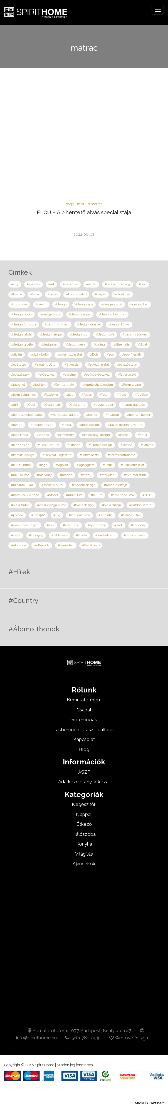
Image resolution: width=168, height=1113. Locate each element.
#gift (14, 405)
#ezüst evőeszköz (97, 374)
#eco (110, 354)
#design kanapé (88, 324)
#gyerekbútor (103, 405)
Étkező (84, 824)
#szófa (16, 535)
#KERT (142, 435)
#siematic (105, 515)
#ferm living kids (23, 395)
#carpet (100, 294)
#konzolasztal (90, 455)
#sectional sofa (79, 515)
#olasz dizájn (111, 505)
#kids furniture (48, 445)
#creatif (41, 304)
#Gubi (30, 405)
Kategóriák (84, 794)
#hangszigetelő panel (27, 415)
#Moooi (52, 495)
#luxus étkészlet (132, 465)
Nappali (84, 814)
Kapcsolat (84, 739)
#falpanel (18, 385)
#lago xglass (85, 465)
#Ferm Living (131, 385)
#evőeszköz (46, 374)
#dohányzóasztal (69, 354)
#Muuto (96, 495)
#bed (142, 284)
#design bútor (50, 314)
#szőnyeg (36, 535)
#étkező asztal (98, 364)
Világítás (84, 854)
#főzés (121, 395)
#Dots (94, 354)
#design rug (79, 334)
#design (61, 304)
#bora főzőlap (76, 294)
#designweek (75, 344)
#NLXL (147, 495)
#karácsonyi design (96, 435)
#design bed (139, 304)
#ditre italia (121, 344)
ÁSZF (84, 772)
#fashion (39, 385)
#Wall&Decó (91, 545)
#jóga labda (19, 435)
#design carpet (80, 314)
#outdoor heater (140, 505)
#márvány (44, 475)
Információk (84, 762)
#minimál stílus (135, 475)
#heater (91, 415)
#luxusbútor (20, 475)
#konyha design (22, 455)
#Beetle (16, 294)
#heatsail (112, 415)
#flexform (51, 395)
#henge (16, 425)
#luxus (107, 465)
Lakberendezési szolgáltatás (84, 729)
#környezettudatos (121, 455)
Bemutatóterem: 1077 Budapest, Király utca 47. (80, 1030)
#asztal (91, 284)
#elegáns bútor (45, 364)
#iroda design (89, 425)
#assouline (70, 284)
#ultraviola (42, 545)
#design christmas (112, 314)
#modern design (84, 485)
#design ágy (84, 304)
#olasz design (84, 505)
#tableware (59, 535)
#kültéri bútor (21, 465)
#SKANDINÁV (130, 515)
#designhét (49, 344)
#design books (21, 314)
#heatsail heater (138, 415)
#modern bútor (52, 485)
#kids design (20, 445)
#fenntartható (64, 385)
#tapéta (81, 535)
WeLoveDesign (128, 1037)
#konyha (147, 445)
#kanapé (42, 435)
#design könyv (119, 324)
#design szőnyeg (135, 334)
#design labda (21, 334)
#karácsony (65, 435)
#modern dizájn (115, 485)
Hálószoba (84, 834)
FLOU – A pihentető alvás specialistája (84, 212)
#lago (43, 465)
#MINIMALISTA (22, 485)
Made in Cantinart (149, 1103)
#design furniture (23, 324)
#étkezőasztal (127, 364)
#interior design (42, 425)
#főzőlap (141, 395)
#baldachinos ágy (117, 284)
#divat (142, 344)
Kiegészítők (84, 804)
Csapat (84, 710)
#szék (118, 525)
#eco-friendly (132, 354)
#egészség (18, 364)
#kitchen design (100, 445)
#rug (56, 515)
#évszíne (69, 374)
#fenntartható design (97, 385)
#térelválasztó (105, 535)
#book (34, 294)
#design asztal (111, 304)
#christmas (122, 294)
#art (51, 284)
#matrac (95, 204)
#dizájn (16, 354)
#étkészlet (72, 364)
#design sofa (105, 334)
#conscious (19, 304)
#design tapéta (22, 344)
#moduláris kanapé (25, 495)
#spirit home (97, 525)
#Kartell (123, 435)
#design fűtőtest (57, 324)
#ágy (69, 204)
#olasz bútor (20, 505)
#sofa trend (71, 525)
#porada (17, 515)
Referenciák (84, 719)
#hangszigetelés (133, 405)
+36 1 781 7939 (83, 1037)
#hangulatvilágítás (64, 415)
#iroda (66, 425)
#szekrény (138, 525)
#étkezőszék (20, 374)
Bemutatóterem (84, 699)
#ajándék (33, 284)
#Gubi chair (51, 405)
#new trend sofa (122, 495)
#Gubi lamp (76, 405)
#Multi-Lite (74, 495)
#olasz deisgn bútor (51, 505)
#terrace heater (135, 535)
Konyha (84, 844)
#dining (99, 344)
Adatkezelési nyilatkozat (84, 781)
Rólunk (84, 690)
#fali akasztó (127, 374)
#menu (86, 475)
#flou (81, 204)
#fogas (87, 395)
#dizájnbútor (39, 354)
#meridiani (107, 475)
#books (53, 294)
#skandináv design (24, 525)
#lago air (62, 465)
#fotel (104, 395)
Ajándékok (84, 863)
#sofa (51, 525)
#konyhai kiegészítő (57, 455)
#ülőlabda (18, 545)
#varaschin (66, 545)
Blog (84, 749)
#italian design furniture (124, 425)
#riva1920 (38, 515)
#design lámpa (51, 334)
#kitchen (74, 445)
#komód (126, 445)
